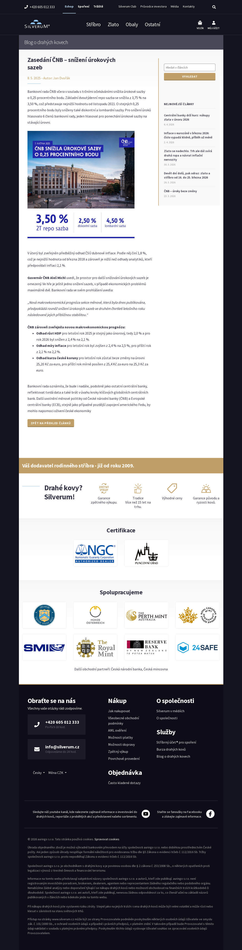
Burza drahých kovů (171, 749)
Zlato (113, 24)
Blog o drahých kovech (173, 756)
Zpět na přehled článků (51, 423)
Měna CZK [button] (56, 772)
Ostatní (152, 24)
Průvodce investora (153, 6)
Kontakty (189, 6)
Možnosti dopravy (121, 744)
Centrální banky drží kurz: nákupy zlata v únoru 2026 (187, 117)
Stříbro (93, 24)
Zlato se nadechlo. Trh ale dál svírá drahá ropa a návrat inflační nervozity (188, 155)
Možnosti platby (120, 737)
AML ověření (117, 730)
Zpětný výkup (118, 751)
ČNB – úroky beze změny (180, 191)
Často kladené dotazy (124, 783)
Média (175, 6)
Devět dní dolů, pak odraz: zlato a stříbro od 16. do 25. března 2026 (187, 175)
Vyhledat (190, 76)
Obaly (132, 24)
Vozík (200, 25)
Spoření (83, 6)
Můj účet (214, 25)
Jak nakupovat (119, 711)
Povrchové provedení (124, 758)
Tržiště (98, 6)
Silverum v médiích (170, 711)
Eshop (69, 6)
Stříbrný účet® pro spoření (176, 742)
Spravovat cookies (107, 839)
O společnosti (166, 718)
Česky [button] (37, 772)
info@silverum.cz (62, 746)
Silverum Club (127, 6)
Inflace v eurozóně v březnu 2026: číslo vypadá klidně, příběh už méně (188, 135)
